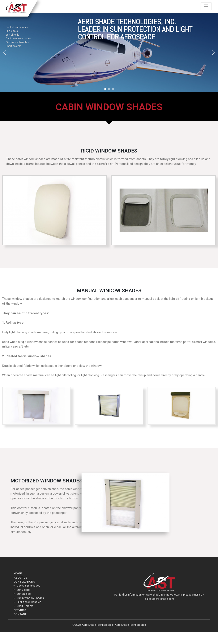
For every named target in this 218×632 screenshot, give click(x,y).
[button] (4, 52)
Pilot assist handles (17, 42)
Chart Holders (25, 605)
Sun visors (12, 30)
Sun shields (12, 34)
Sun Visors (23, 589)
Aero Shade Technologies (97, 624)
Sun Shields (24, 593)
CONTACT (20, 614)
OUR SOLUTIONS (24, 581)
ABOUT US (20, 577)
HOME (18, 573)
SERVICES (20, 610)
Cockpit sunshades (17, 27)
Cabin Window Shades (30, 598)
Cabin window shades (18, 38)
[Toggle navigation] (206, 6)
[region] (109, 52)
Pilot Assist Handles (29, 602)
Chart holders (13, 45)
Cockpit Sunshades (28, 585)
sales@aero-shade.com (159, 598)
